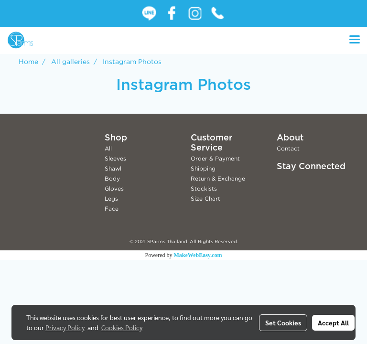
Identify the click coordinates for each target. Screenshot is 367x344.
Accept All (333, 322)
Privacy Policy (65, 327)
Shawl (113, 168)
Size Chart (205, 198)
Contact (288, 148)
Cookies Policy (121, 327)
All (108, 148)
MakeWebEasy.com (198, 255)
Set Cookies (283, 322)
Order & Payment (215, 158)
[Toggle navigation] (354, 40)
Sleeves (115, 158)
